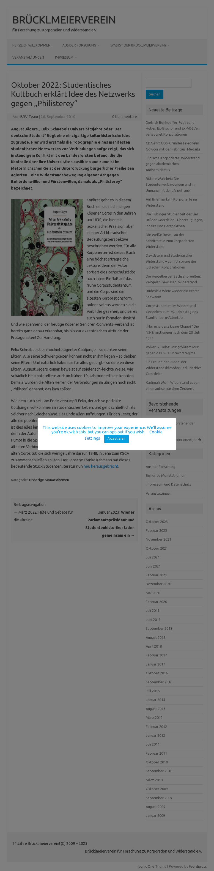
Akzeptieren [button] (116, 438)
